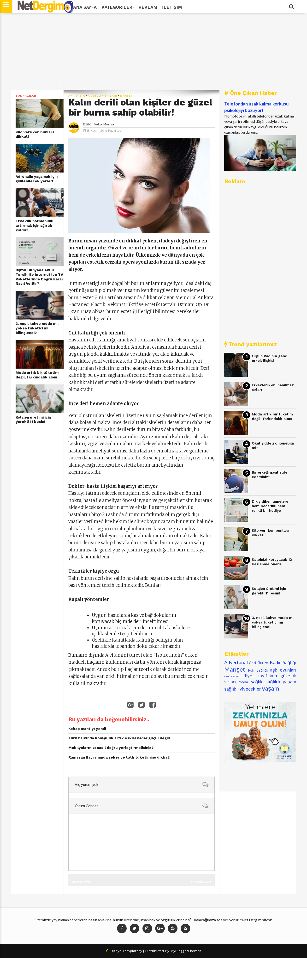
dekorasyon (232, 676)
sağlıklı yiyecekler (242, 689)
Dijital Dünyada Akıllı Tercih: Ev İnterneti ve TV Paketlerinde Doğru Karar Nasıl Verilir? (39, 277)
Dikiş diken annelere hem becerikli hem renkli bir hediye (270, 506)
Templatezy (132, 951)
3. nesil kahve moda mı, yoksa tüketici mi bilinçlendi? (37, 328)
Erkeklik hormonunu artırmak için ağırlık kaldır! (34, 225)
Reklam (147, 7)
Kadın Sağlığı (283, 662)
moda (243, 682)
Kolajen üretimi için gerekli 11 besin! (33, 419)
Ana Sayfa (85, 7)
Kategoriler (117, 7)
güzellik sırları (102, 95)
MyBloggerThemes (185, 951)
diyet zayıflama (260, 675)
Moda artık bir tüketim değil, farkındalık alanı (37, 375)
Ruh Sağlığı (258, 670)
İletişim (172, 7)
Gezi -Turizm (259, 663)
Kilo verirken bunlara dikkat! (35, 134)
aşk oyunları (283, 670)
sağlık (257, 681)
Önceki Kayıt (81, 882)
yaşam (270, 688)
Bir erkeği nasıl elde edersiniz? (269, 474)
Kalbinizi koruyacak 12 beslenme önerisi (272, 561)
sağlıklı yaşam (281, 681)
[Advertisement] (153, 51)
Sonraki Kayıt (201, 882)
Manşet (126, 95)
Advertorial (236, 662)
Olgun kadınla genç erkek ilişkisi (269, 358)
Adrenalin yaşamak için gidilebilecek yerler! (37, 178)
